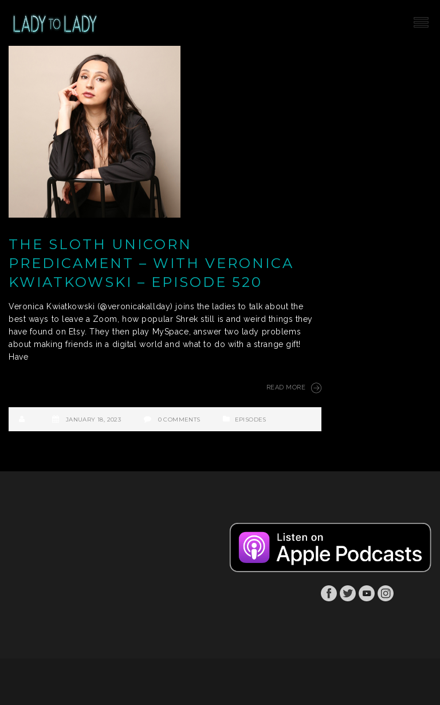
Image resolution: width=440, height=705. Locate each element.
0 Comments (179, 419)
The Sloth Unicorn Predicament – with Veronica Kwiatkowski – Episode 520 (151, 263)
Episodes (250, 419)
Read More (293, 387)
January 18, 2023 (93, 419)
